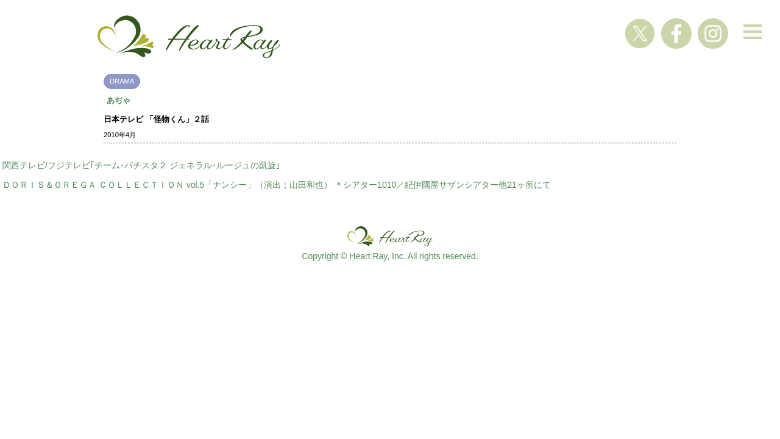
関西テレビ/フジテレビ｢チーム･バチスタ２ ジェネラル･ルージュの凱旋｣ (141, 165)
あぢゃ (118, 100)
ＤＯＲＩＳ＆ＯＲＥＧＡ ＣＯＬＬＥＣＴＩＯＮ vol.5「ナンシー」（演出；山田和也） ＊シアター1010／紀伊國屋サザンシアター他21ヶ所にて (276, 185)
